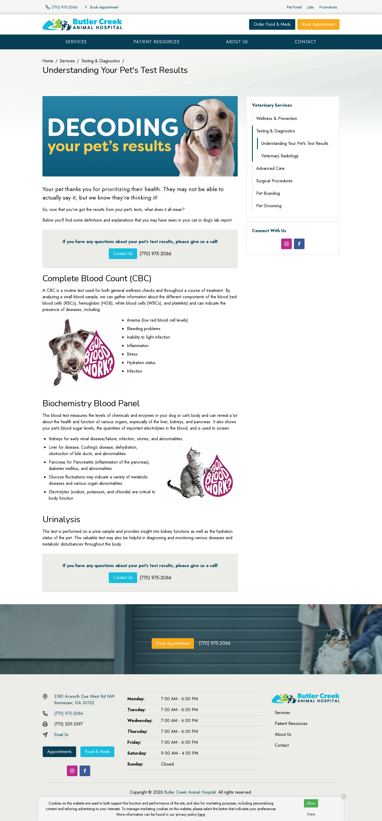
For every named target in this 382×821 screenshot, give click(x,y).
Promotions (328, 7)
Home (47, 61)
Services (76, 42)
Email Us (61, 735)
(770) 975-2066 (155, 253)
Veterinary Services (272, 105)
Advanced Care (270, 168)
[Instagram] (286, 244)
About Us (237, 42)
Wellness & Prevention (276, 118)
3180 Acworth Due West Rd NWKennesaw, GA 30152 (84, 699)
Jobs (310, 7)
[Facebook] (299, 244)
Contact (305, 42)
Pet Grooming (268, 206)
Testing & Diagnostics (100, 61)
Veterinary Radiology (279, 156)
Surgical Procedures (274, 181)
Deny (311, 814)
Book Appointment (318, 24)
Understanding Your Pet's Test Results (294, 143)
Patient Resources (156, 42)
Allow (311, 803)
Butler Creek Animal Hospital (190, 792)
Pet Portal (294, 7)
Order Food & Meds (272, 24)
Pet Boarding (268, 193)
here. (201, 814)
